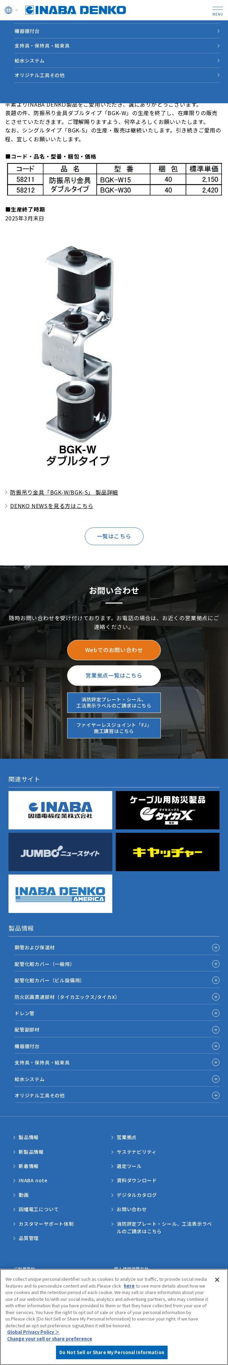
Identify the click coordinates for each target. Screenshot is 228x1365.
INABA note (33, 1180)
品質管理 (29, 1238)
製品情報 (29, 1137)
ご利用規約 (24, 1269)
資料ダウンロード (137, 1180)
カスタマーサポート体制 (46, 1223)
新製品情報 (31, 1151)
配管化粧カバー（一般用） (45, 963)
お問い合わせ (132, 1209)
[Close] (217, 1282)
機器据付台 (27, 31)
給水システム (30, 60)
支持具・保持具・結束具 (42, 45)
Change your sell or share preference (49, 1341)
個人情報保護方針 (131, 1269)
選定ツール (129, 1166)
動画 (24, 1194)
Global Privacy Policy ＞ (33, 1335)
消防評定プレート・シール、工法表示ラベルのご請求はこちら (164, 1227)
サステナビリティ (136, 1151)
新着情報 (29, 1166)
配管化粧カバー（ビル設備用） (50, 980)
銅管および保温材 (35, 947)
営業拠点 (127, 1137)
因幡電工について (39, 1209)
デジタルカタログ (137, 1194)
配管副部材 (27, 1029)
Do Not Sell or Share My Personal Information (111, 1355)
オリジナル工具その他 (40, 75)
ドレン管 (25, 1013)
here (129, 1288)
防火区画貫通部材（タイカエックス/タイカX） (67, 996)
